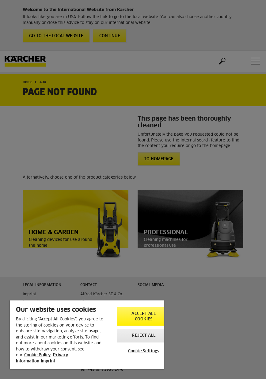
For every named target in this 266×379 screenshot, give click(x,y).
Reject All (143, 336)
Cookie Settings (143, 351)
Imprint (48, 361)
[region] (87, 334)
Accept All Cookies (143, 316)
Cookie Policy (37, 355)
